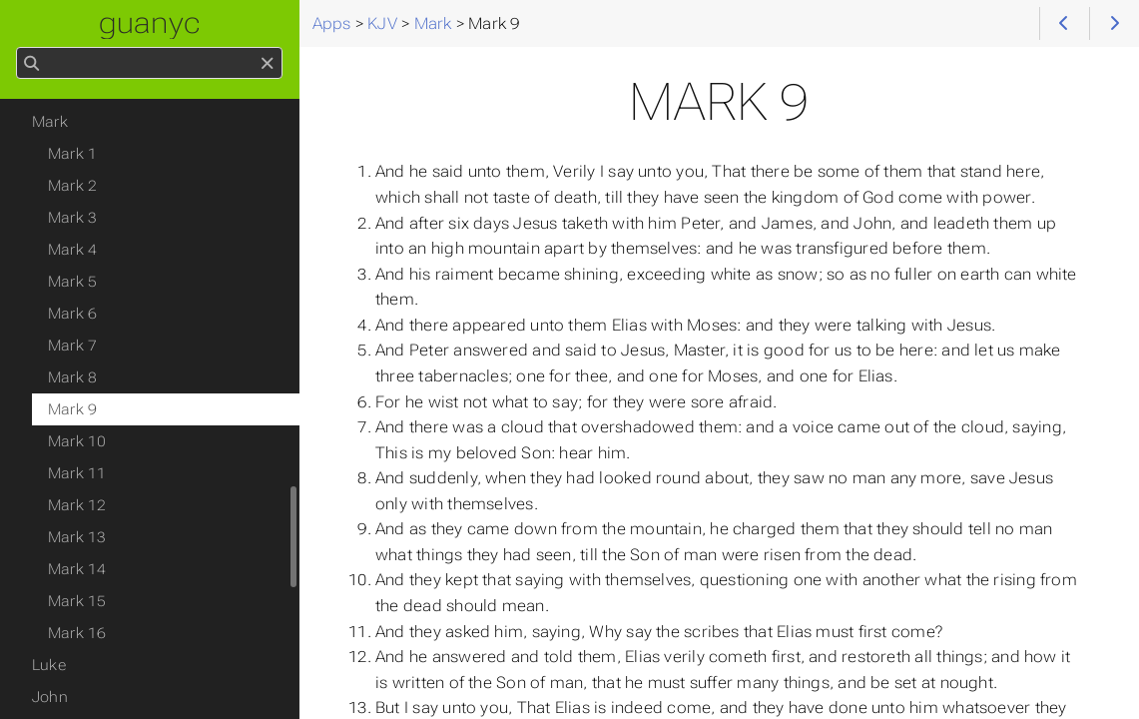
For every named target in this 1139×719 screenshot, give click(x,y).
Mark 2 (72, 186)
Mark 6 (72, 314)
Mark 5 (72, 282)
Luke (49, 665)
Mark (50, 122)
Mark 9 (72, 409)
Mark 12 (77, 505)
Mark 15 (77, 601)
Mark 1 (72, 154)
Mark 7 (72, 346)
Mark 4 (72, 250)
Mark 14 (77, 569)
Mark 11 (77, 473)
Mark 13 (77, 537)
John (50, 697)
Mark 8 (72, 377)
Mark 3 (72, 218)
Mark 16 (77, 633)
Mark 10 (77, 441)
